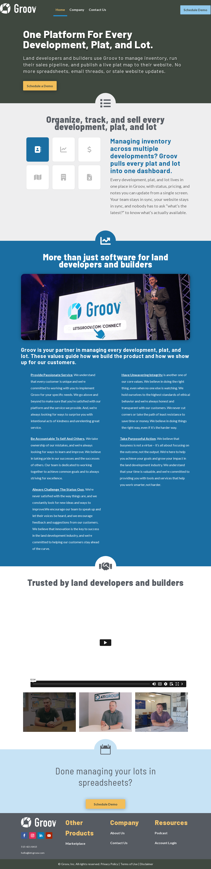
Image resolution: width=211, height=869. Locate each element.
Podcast (161, 833)
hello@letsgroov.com (33, 852)
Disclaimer (146, 864)
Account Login (166, 843)
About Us (117, 833)
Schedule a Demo (40, 86)
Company (76, 10)
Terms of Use (129, 864)
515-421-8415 (29, 846)
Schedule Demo (195, 10)
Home (60, 10)
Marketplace (75, 843)
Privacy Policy (109, 864)
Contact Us (97, 10)
